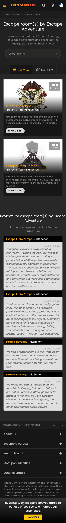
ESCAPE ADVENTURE (29, 110)
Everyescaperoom (11, 14)
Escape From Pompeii (22, 166)
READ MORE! (15, 130)
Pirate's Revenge (18, 106)
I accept (33, 517)
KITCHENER (11, 110)
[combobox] (52, 5)
